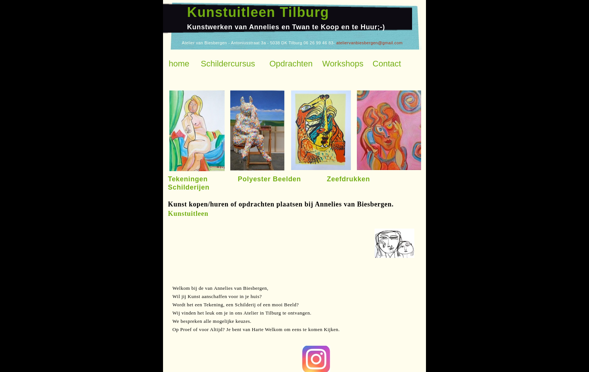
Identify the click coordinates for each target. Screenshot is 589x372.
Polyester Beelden (269, 179)
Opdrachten (291, 63)
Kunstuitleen (188, 213)
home (179, 63)
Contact (387, 63)
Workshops (343, 63)
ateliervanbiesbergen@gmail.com (369, 43)
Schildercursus (228, 63)
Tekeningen (188, 179)
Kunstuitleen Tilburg (258, 12)
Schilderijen (189, 187)
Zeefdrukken (348, 179)
